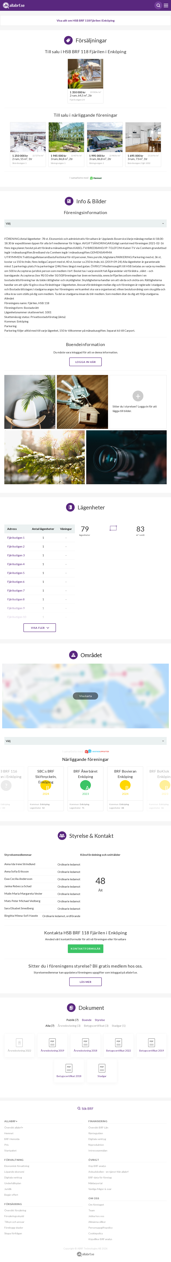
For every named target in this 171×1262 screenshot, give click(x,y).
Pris (6, 1144)
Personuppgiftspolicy (100, 1227)
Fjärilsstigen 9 (16, 608)
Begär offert (11, 1194)
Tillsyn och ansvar (14, 1221)
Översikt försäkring (15, 1210)
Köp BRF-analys (97, 1165)
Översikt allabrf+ (13, 1127)
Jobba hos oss (96, 1216)
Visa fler (39, 627)
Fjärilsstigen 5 (16, 572)
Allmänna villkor (97, 1221)
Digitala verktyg (13, 1177)
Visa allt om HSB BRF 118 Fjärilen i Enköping (86, 20)
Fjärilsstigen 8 (16, 599)
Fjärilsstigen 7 (16, 590)
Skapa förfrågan (13, 1233)
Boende (86, 1019)
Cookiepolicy (95, 1233)
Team (91, 1210)
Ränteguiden (95, 1133)
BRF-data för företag (100, 1177)
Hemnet (9, 1133)
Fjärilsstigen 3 (16, 555)
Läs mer (85, 981)
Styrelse (100, 1019)
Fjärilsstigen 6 (16, 581)
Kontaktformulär (85, 948)
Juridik (8, 1188)
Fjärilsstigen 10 (16, 617)
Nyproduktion (96, 1144)
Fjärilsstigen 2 (16, 546)
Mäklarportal (95, 1183)
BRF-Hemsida (11, 1138)
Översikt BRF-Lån (98, 1127)
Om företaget (96, 1204)
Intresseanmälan (97, 1150)
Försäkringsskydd (14, 1216)
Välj (8, 223)
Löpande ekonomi (14, 1171)
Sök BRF (86, 1108)
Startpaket (10, 1150)
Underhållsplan (12, 1183)
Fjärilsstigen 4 (16, 564)
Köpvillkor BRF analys (100, 1239)
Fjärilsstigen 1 (16, 537)
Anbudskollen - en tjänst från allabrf (108, 1171)
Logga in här (85, 361)
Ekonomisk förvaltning (16, 1165)
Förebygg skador (13, 1227)
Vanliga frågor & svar (99, 1188)
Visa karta (85, 696)
